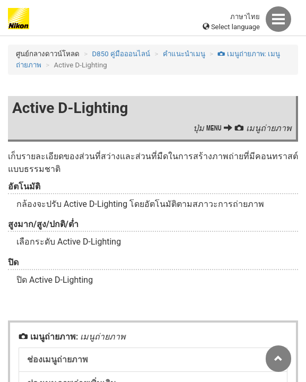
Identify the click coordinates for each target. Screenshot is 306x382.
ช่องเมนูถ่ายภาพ (57, 359)
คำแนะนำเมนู (184, 54)
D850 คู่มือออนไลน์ (121, 54)
